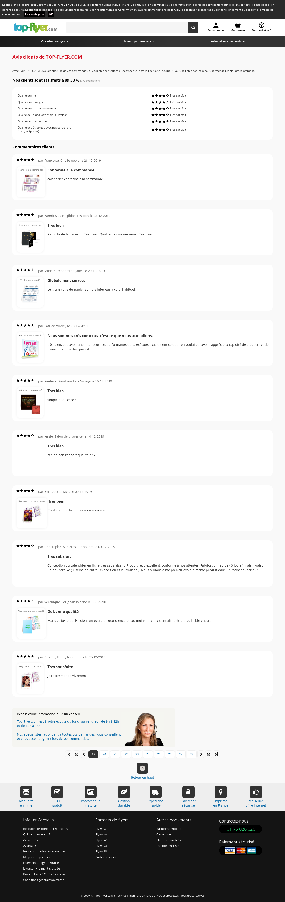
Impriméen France (220, 797)
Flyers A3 (101, 829)
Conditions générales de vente (43, 880)
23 (137, 754)
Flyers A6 (101, 846)
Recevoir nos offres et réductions (45, 829)
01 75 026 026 (241, 829)
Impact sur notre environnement (45, 851)
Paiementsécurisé (188, 797)
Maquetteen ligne (26, 797)
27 (180, 754)
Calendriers (164, 834)
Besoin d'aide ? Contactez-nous (44, 874)
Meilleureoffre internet (256, 797)
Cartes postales (105, 857)
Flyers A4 (101, 834)
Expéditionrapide (156, 797)
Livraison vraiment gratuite (41, 868)
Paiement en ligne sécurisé (41, 863)
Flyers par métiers (139, 41)
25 (158, 754)
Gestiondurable (124, 797)
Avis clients (30, 840)
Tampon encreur (167, 846)
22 (126, 754)
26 (169, 754)
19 (93, 754)
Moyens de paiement (37, 857)
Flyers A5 (101, 840)
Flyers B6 (101, 851)
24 (148, 754)
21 (115, 754)
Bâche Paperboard (168, 829)
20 (104, 754)
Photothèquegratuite (90, 797)
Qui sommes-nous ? (36, 834)
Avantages (30, 846)
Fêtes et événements (227, 41)
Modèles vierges (54, 41)
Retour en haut (142, 771)
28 (191, 754)
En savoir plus (34, 14)
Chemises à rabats (168, 840)
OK (51, 14)
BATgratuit (57, 797)
